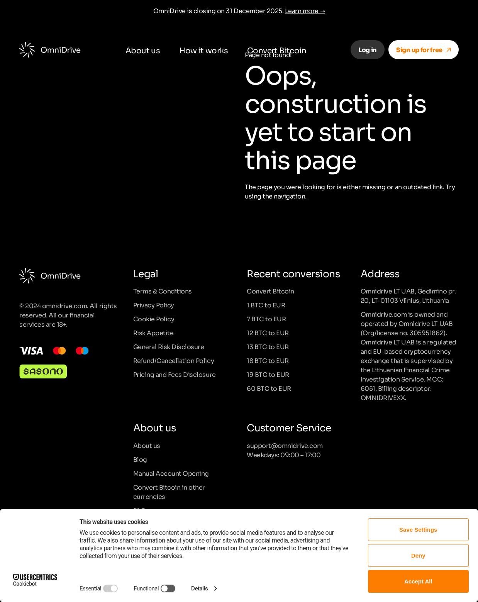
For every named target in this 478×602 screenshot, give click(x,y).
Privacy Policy (153, 304)
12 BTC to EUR (268, 332)
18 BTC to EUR (268, 360)
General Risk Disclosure (168, 346)
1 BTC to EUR (266, 304)
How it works (203, 49)
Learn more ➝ (305, 10)
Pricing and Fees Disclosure (174, 374)
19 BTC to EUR (268, 374)
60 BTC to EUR (269, 388)
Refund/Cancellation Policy (173, 360)
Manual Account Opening (171, 473)
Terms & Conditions (162, 290)
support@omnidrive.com (285, 445)
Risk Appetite (153, 332)
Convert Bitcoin (276, 49)
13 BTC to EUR (268, 346)
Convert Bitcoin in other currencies (169, 491)
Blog (140, 459)
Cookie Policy (154, 318)
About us (142, 49)
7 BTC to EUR (266, 318)
